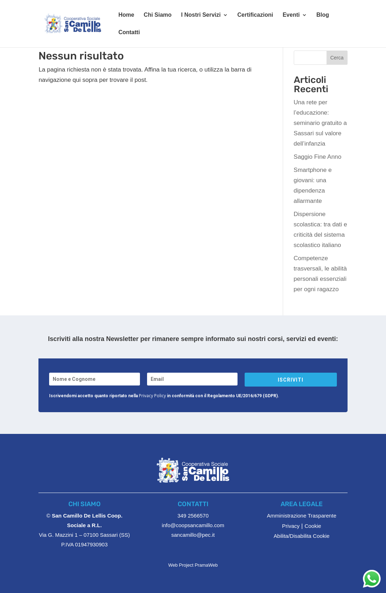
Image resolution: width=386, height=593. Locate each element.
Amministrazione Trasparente (301, 516)
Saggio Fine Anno (317, 156)
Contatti (129, 32)
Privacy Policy (152, 396)
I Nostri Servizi (201, 15)
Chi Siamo (158, 15)
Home (126, 15)
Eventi (291, 15)
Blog (322, 15)
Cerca (336, 58)
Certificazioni (255, 15)
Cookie (312, 526)
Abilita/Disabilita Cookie (302, 536)
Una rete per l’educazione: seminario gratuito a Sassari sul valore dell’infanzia (320, 123)
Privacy (290, 526)
